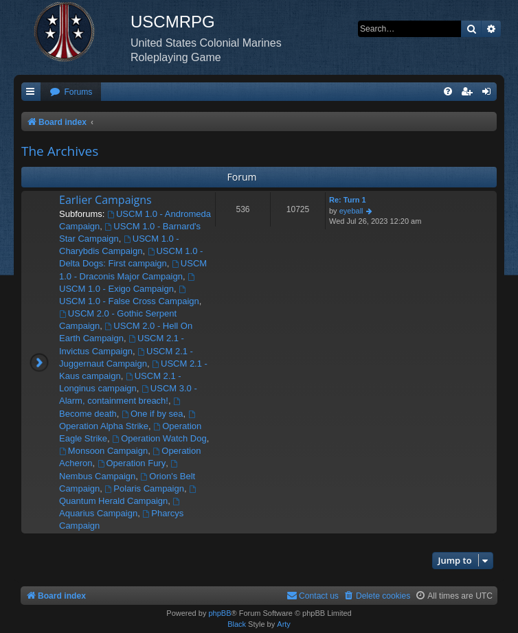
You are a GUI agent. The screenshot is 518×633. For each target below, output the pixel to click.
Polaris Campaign (144, 488)
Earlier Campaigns (105, 199)
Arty (284, 624)
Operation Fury (132, 463)
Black (236, 624)
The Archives (59, 151)
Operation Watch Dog (159, 438)
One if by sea (152, 413)
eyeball (351, 211)
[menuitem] (70, 92)
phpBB (219, 613)
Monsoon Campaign (103, 451)
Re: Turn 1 (347, 200)
